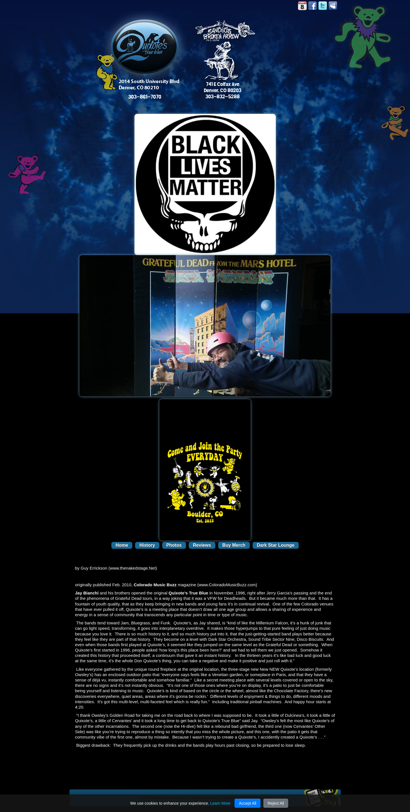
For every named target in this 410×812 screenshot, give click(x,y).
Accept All (247, 803)
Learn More (220, 803)
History (147, 545)
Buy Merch (234, 545)
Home (122, 545)
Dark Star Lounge (275, 545)
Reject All (276, 803)
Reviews (202, 545)
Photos (174, 545)
